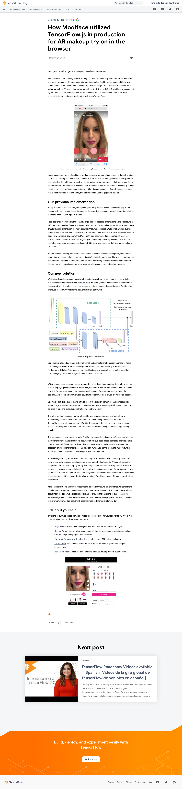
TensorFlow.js (36, 9)
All (4, 9)
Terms (129, 782)
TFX (67, 9)
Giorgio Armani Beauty (64, 531)
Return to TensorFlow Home (163, 3)
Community (79, 9)
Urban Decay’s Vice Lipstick (71, 539)
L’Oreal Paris (60, 543)
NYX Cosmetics (61, 552)
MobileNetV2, (84, 283)
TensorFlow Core (17, 9)
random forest (96, 225)
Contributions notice (143, 782)
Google (111, 782)
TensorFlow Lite (54, 9)
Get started (91, 759)
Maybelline (59, 526)
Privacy (120, 782)
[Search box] (131, 3)
